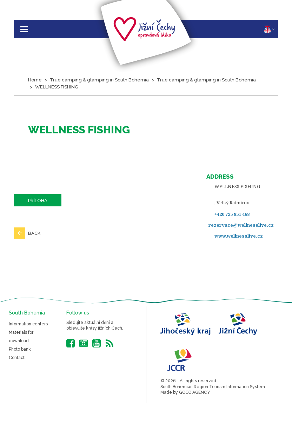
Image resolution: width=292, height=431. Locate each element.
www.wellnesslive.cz (238, 236)
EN (269, 29)
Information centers (28, 323)
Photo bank (20, 349)
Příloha (37, 200)
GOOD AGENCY (194, 392)
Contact (17, 357)
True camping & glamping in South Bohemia (99, 79)
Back (34, 233)
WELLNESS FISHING (56, 86)
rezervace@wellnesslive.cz (241, 225)
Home (35, 79)
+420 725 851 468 (232, 214)
